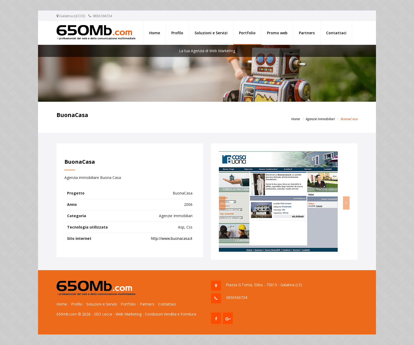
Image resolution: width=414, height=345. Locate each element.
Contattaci (336, 32)
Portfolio (247, 32)
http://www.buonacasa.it (171, 238)
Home (154, 32)
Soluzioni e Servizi (211, 32)
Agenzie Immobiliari (320, 118)
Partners (307, 32)
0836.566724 (102, 15)
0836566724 (236, 297)
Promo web (277, 32)
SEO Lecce (103, 314)
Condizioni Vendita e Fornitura (170, 314)
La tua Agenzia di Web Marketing (207, 50)
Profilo (177, 32)
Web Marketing (129, 314)
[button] (222, 203)
